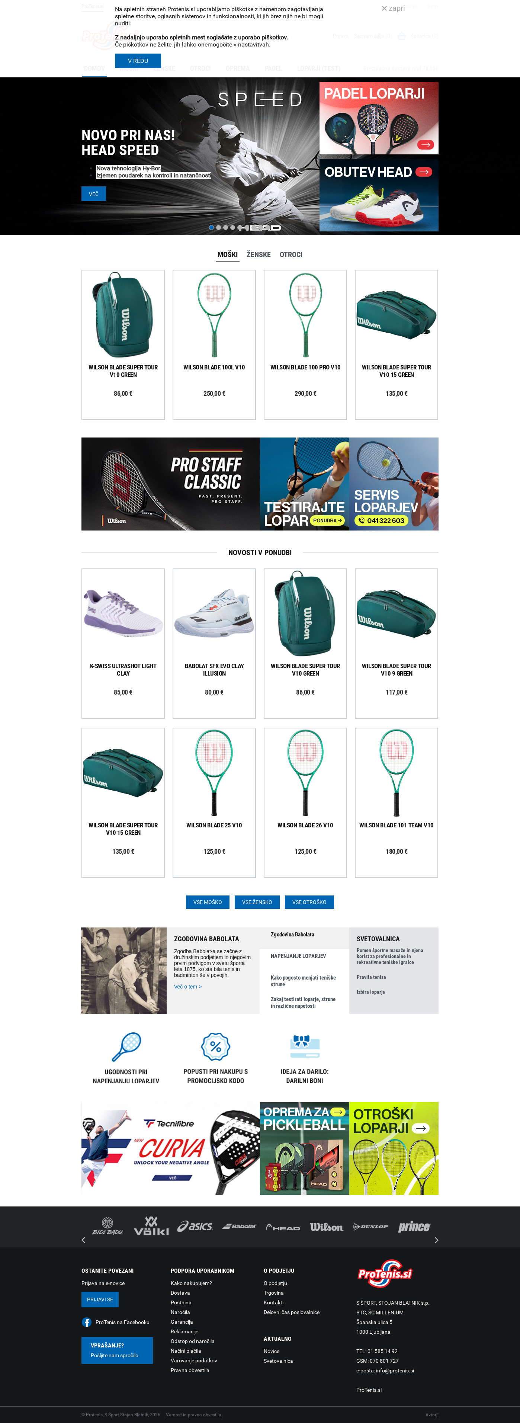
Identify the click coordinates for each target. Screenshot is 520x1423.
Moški (228, 254)
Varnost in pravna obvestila (193, 1414)
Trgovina (274, 1293)
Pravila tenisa (371, 977)
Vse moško (207, 902)
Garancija (182, 1322)
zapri (393, 8)
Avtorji (432, 1414)
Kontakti (273, 1302)
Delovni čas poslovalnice (292, 1312)
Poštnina (181, 1302)
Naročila (180, 1312)
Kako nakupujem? (191, 1283)
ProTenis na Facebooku (123, 1322)
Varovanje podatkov (194, 1360)
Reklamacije (184, 1331)
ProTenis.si (369, 1390)
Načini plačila (186, 1351)
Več (94, 194)
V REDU (138, 60)
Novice (271, 1351)
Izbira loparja (371, 992)
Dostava (180, 1293)
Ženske (259, 254)
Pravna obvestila (190, 1370)
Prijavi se (100, 1299)
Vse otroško (309, 902)
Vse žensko (257, 902)
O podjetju (275, 1283)
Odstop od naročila (193, 1341)
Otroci (291, 254)
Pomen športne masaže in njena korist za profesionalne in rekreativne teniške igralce (390, 956)
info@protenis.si (395, 1371)
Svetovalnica (278, 1361)
